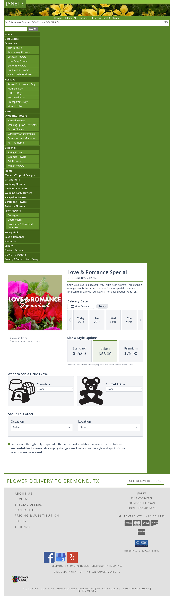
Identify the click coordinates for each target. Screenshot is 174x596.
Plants (8, 170)
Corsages (13, 215)
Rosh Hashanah (16, 97)
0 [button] (166, 22)
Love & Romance (14, 237)
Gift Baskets (12, 179)
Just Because (15, 47)
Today (102, 306)
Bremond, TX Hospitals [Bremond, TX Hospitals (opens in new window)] (107, 565)
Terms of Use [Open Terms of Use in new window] (87, 590)
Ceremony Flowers (16, 201)
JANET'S (15, 3)
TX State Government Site (102, 571)
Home (8, 34)
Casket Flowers (16, 129)
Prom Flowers (13, 210)
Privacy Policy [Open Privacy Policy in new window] (107, 588)
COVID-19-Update (15, 254)
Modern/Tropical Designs (20, 175)
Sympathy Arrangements (21, 133)
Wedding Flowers (15, 184)
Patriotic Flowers (15, 206)
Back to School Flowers (21, 74)
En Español (11, 232)
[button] (141, 543)
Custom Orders (14, 250)
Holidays (10, 79)
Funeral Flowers (16, 120)
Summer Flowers (17, 156)
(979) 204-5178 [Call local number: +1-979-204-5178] (52, 22)
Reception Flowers (15, 197)
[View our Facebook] (49, 561)
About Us (10, 241)
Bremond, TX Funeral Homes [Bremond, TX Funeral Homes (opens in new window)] (70, 565)
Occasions (11, 43)
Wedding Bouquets (16, 188)
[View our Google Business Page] (60, 561)
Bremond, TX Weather (68, 571)
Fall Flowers (14, 161)
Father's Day (15, 93)
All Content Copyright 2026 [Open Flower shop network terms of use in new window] (43, 588)
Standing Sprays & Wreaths (23, 124)
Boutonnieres (15, 219)
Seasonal (10, 147)
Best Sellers (12, 38)
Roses (8, 111)
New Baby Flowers (18, 61)
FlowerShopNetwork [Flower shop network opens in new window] (79, 588)
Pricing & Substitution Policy (22, 259)
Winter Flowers (16, 165)
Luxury (9, 245)
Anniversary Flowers (19, 52)
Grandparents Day (18, 101)
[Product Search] (16, 29)
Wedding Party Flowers (18, 193)
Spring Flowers (16, 152)
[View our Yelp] (72, 561)
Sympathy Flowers (16, 115)
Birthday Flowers (17, 56)
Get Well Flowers (17, 65)
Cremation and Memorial (21, 138)
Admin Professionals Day (21, 84)
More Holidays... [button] (16, 106)
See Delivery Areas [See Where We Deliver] (145, 481)
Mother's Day (15, 88)
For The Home (16, 142)
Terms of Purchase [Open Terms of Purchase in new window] (135, 588)
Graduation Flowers (18, 70)
